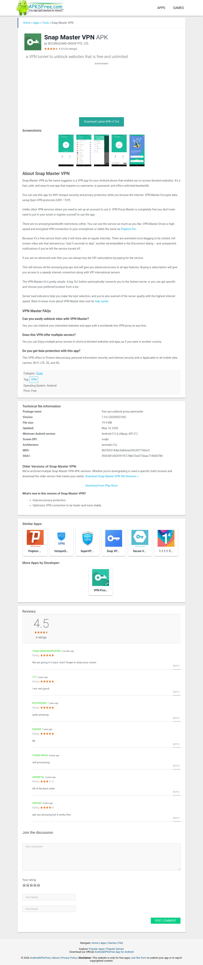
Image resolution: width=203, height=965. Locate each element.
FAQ (120, 942)
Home (27, 22)
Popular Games (115, 948)
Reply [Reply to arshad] (176, 818)
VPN (34, 379)
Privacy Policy (69, 957)
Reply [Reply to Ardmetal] (176, 792)
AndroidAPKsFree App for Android (114, 951)
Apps (161, 8)
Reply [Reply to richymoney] (176, 718)
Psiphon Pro (128, 229)
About (55, 957)
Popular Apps (96, 948)
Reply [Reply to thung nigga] (176, 765)
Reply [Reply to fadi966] (176, 744)
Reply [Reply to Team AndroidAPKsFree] (176, 666)
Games (178, 8)
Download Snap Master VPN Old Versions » (111, 476)
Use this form (139, 957)
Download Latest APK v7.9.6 (101, 121)
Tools (45, 22)
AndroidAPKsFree (40, 957)
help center (101, 301)
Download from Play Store (101, 485)
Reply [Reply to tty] (176, 692)
